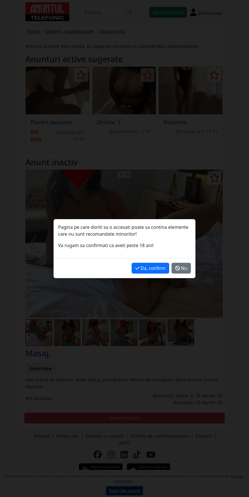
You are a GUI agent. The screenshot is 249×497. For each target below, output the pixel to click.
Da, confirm (150, 268)
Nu (181, 268)
